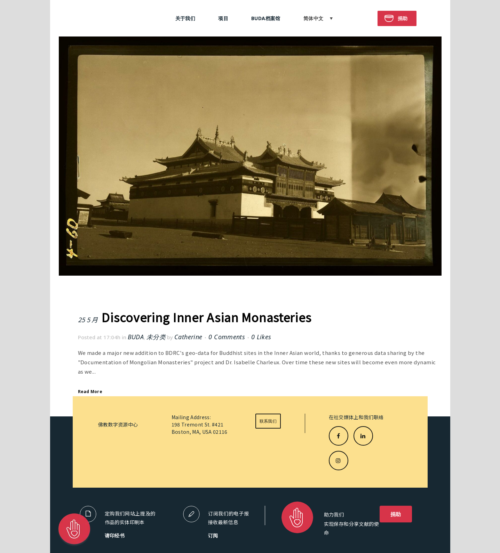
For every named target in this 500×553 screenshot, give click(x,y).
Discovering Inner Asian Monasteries (206, 317)
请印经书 (115, 535)
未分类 (156, 337)
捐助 (395, 514)
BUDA (136, 337)
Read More (90, 392)
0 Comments (226, 337)
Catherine (188, 337)
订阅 (213, 535)
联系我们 (268, 421)
